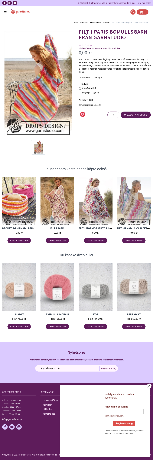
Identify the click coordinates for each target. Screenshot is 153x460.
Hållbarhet (47, 409)
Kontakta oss (49, 414)
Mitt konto (124, 400)
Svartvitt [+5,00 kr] (90, 93)
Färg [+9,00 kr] (89, 88)
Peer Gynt (134, 314)
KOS (95, 314)
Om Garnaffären (50, 400)
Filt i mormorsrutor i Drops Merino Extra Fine (111, 228)
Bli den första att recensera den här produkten (100, 48)
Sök (82, 400)
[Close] (149, 404)
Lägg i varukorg (135, 114)
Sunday (19, 314)
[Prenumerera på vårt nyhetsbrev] (76, 368)
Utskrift (84, 84)
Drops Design (95, 105)
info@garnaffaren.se (12, 419)
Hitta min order (144, 3)
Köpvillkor (47, 405)
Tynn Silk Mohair (57, 314)
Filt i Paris (57, 228)
